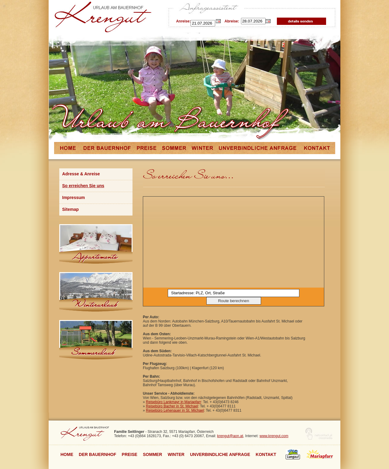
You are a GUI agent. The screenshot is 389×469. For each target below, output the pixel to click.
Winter (176, 454)
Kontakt (266, 454)
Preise (129, 454)
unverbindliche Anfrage (220, 454)
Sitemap (70, 209)
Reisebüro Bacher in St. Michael (172, 406)
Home (66, 454)
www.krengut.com (274, 436)
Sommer (152, 454)
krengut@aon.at (230, 436)
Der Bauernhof (97, 454)
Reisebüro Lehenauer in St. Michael (175, 410)
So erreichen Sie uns (83, 185)
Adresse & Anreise (81, 173)
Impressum (73, 197)
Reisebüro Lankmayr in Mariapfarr (173, 402)
